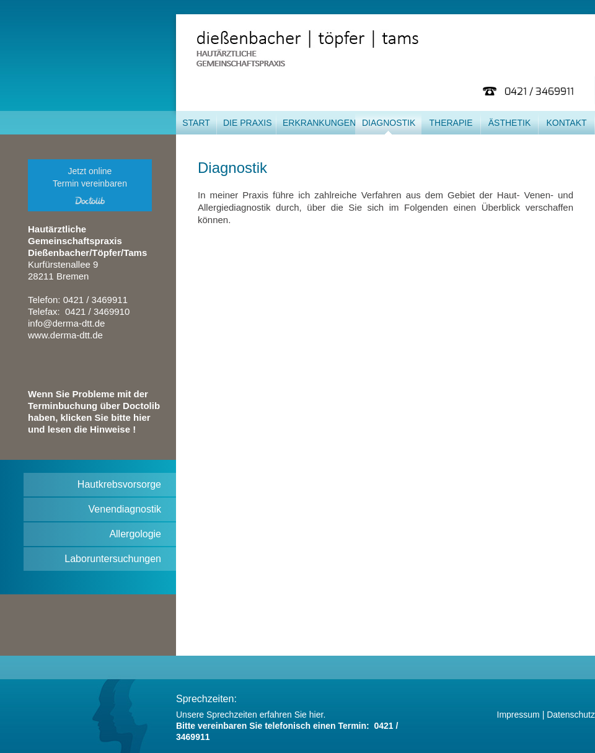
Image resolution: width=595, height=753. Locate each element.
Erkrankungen (319, 123)
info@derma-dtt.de (66, 323)
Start (196, 123)
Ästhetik (509, 123)
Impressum (518, 715)
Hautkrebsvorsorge (119, 484)
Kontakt (566, 123)
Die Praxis (247, 123)
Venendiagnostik (125, 509)
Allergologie (135, 534)
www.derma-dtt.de (65, 335)
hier (316, 715)
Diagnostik (388, 123)
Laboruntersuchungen (112, 558)
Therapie (450, 123)
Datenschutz (571, 715)
